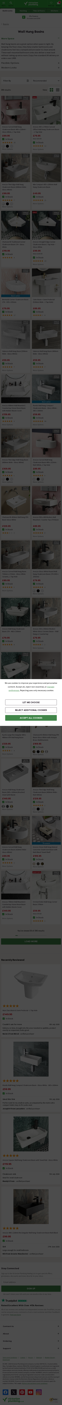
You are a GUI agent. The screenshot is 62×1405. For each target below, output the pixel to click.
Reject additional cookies (31, 710)
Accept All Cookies (31, 718)
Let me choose (31, 702)
